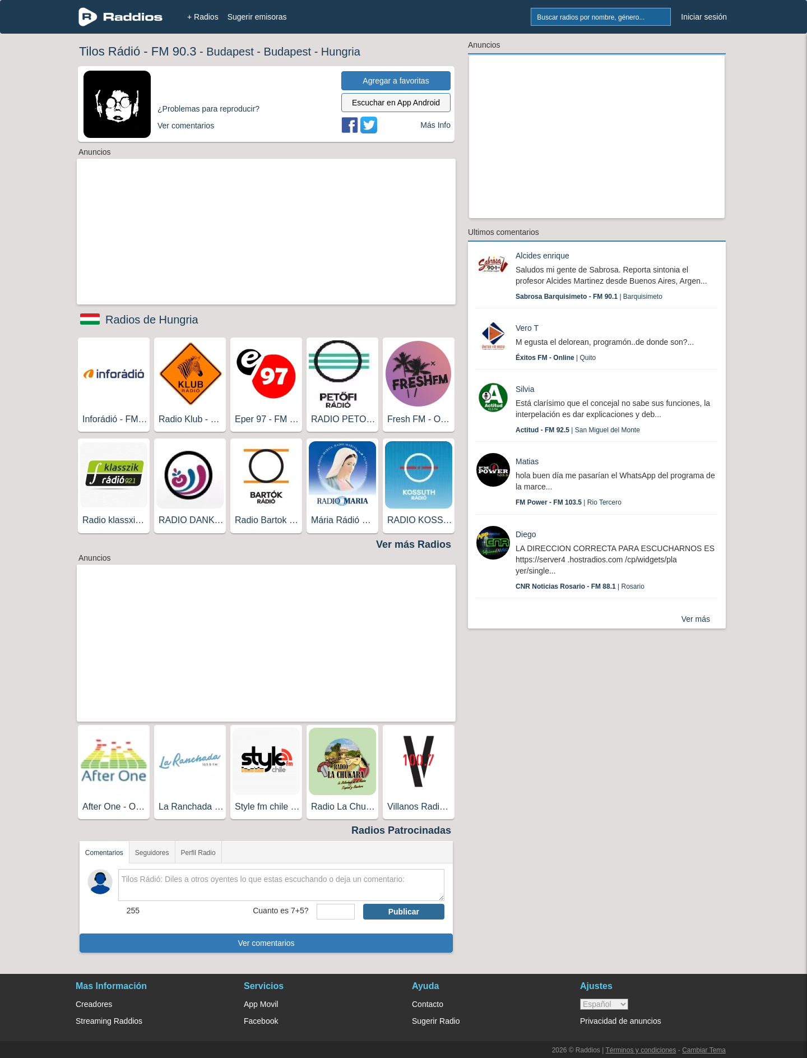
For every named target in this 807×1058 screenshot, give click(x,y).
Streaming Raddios (109, 1021)
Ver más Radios (413, 544)
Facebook (261, 1021)
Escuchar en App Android (396, 102)
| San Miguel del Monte (578, 430)
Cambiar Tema (704, 1050)
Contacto (427, 1004)
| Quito (556, 358)
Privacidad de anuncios (620, 1021)
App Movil (261, 1004)
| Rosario (580, 586)
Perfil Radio (198, 853)
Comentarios (104, 853)
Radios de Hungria (151, 319)
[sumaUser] (335, 912)
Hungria (340, 51)
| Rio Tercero (569, 502)
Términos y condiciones (640, 1050)
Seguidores (152, 853)
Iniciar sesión (704, 16)
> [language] (604, 1004)
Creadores (94, 1004)
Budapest (230, 51)
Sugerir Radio (436, 1021)
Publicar (403, 911)
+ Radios (203, 16)
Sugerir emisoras (257, 16)
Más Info (435, 125)
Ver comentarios (266, 943)
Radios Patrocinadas (401, 830)
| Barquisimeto (589, 297)
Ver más (695, 619)
